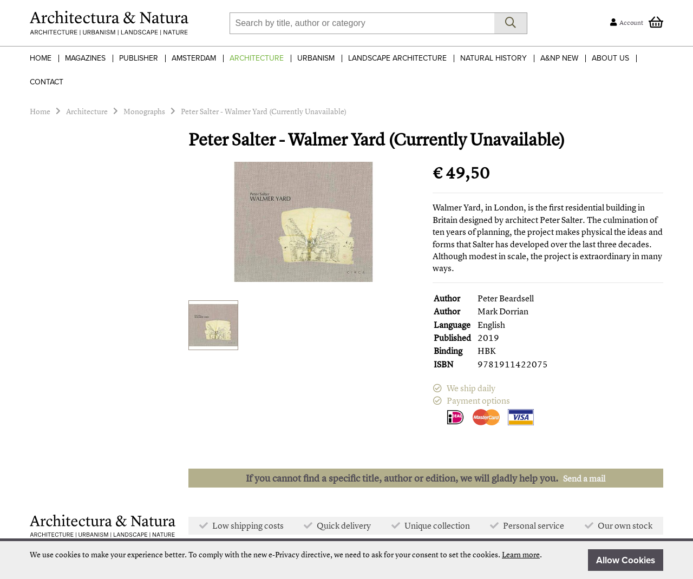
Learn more (521, 554)
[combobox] (362, 23)
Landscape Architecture (397, 58)
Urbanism (316, 58)
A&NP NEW (559, 58)
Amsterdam (194, 58)
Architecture (257, 58)
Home (40, 58)
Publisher (138, 58)
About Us (610, 58)
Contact (46, 82)
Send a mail (584, 478)
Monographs (144, 111)
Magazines (85, 58)
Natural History (493, 58)
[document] (346, 560)
